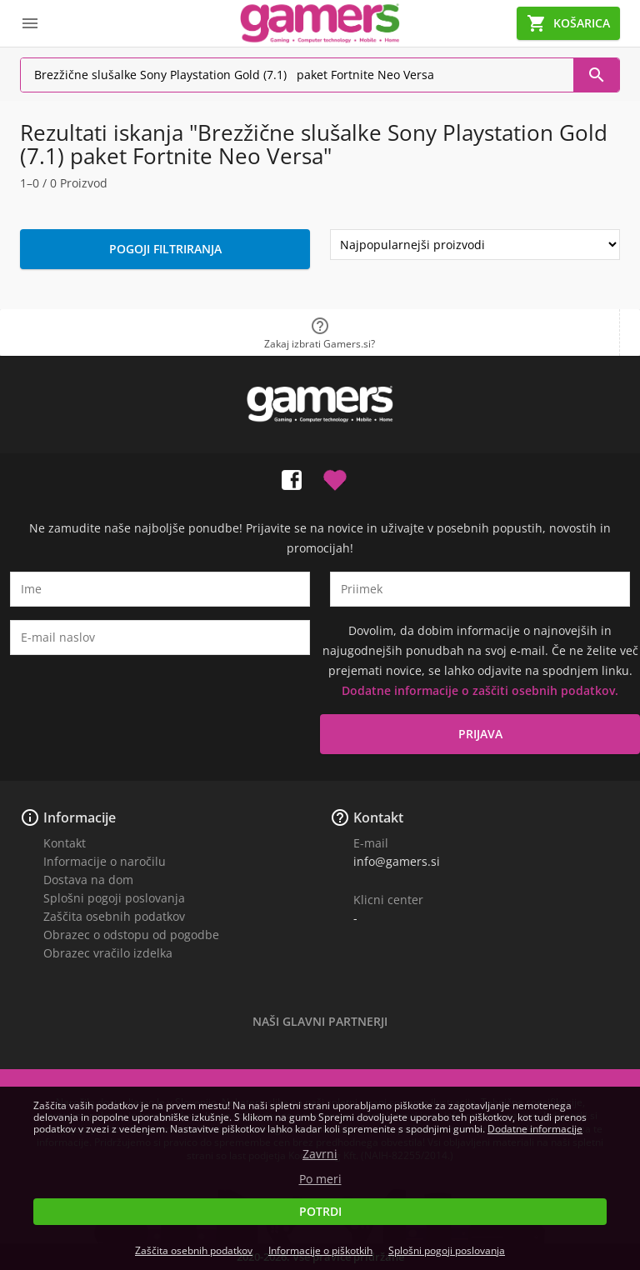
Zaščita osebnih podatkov (114, 916)
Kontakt (64, 843)
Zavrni (320, 1154)
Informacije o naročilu (104, 861)
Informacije (79, 818)
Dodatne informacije (535, 1129)
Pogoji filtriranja (165, 249)
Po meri (320, 1179)
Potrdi (320, 1211)
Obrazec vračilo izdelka (107, 953)
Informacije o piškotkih (320, 1250)
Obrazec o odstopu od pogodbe (131, 934)
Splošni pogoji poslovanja (114, 898)
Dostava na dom (88, 880)
